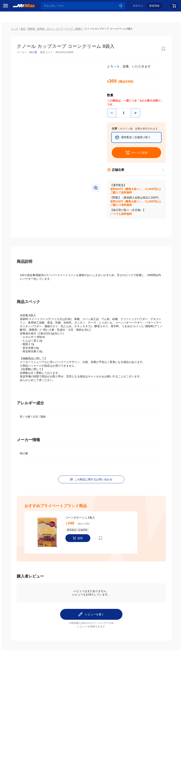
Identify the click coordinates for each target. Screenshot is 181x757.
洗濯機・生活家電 (15, 240)
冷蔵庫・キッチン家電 (17, 224)
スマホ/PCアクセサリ (17, 265)
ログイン (138, 7)
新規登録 (154, 7)
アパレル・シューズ (17, 281)
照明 (7, 256)
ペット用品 (11, 273)
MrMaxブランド (14, 54)
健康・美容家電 (14, 248)
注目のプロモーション (18, 46)
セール (9, 39)
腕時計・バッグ (14, 289)
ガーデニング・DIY (16, 314)
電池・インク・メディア (17, 297)
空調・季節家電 (14, 232)
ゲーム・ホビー (14, 305)
